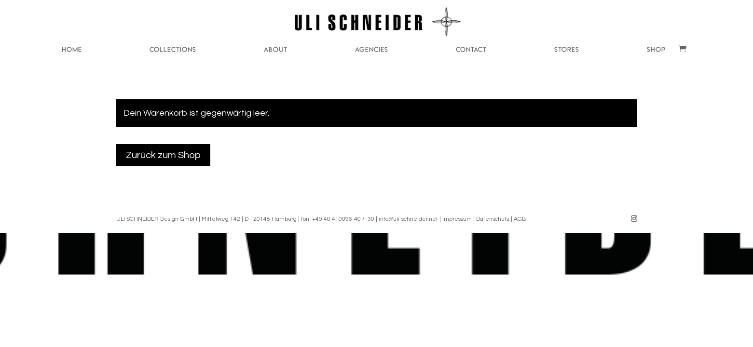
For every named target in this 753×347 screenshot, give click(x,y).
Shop (656, 49)
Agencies (371, 49)
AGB (520, 219)
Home (72, 49)
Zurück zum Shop (163, 155)
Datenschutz (492, 219)
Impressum (457, 219)
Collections (173, 49)
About (276, 49)
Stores (566, 49)
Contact (471, 49)
